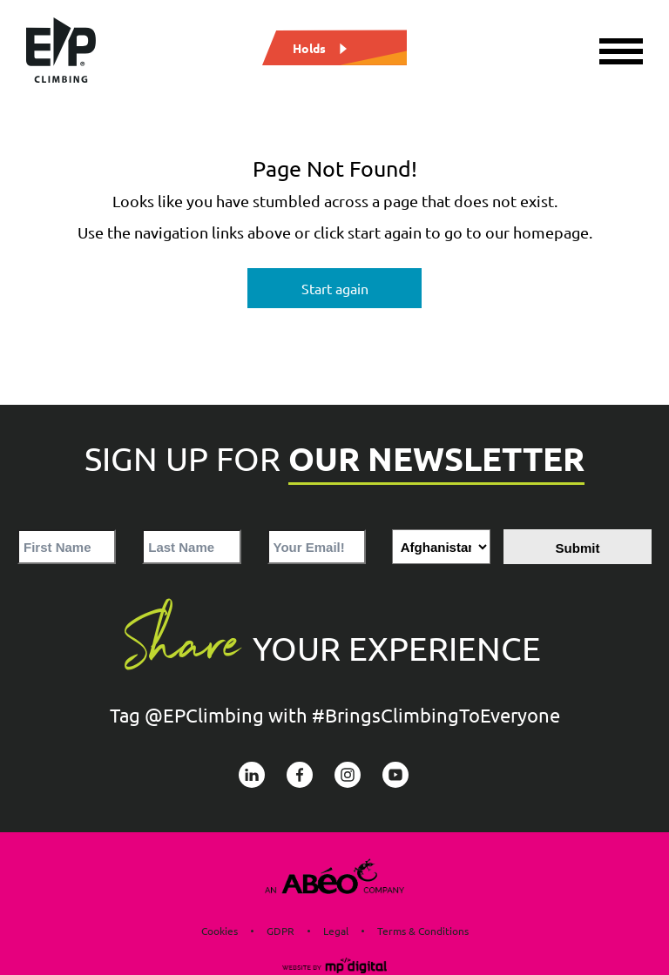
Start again (334, 288)
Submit (578, 548)
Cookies (219, 930)
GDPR (280, 930)
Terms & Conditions (423, 930)
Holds (309, 47)
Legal (335, 930)
